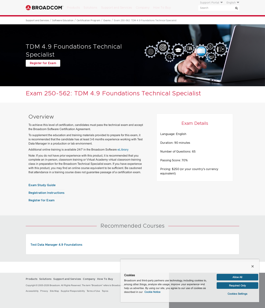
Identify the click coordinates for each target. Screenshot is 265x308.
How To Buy (162, 7)
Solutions (90, 7)
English (231, 2)
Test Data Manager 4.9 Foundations (56, 244)
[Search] (236, 8)
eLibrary (123, 149)
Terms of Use (93, 291)
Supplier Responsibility (73, 291)
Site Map (54, 291)
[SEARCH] (218, 8)
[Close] (253, 266)
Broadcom (44, 7)
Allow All (237, 277)
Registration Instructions (46, 192)
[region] (189, 280)
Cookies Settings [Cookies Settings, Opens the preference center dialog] (237, 293)
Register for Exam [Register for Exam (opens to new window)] (43, 63)
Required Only (237, 285)
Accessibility (32, 291)
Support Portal (209, 2)
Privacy (44, 291)
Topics (105, 291)
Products (73, 7)
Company (143, 7)
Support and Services (116, 7)
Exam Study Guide (41, 185)
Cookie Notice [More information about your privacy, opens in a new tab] (152, 291)
